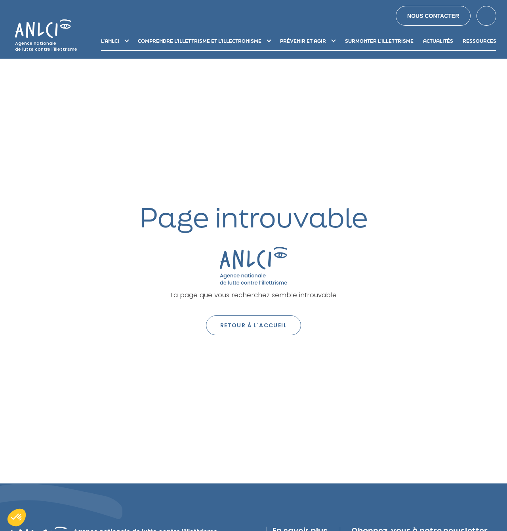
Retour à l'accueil (253, 325)
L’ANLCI (110, 41)
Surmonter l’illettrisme (379, 41)
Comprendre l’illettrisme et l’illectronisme (199, 41)
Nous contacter (433, 16)
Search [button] (486, 16)
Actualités (438, 41)
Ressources (479, 41)
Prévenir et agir (303, 41)
